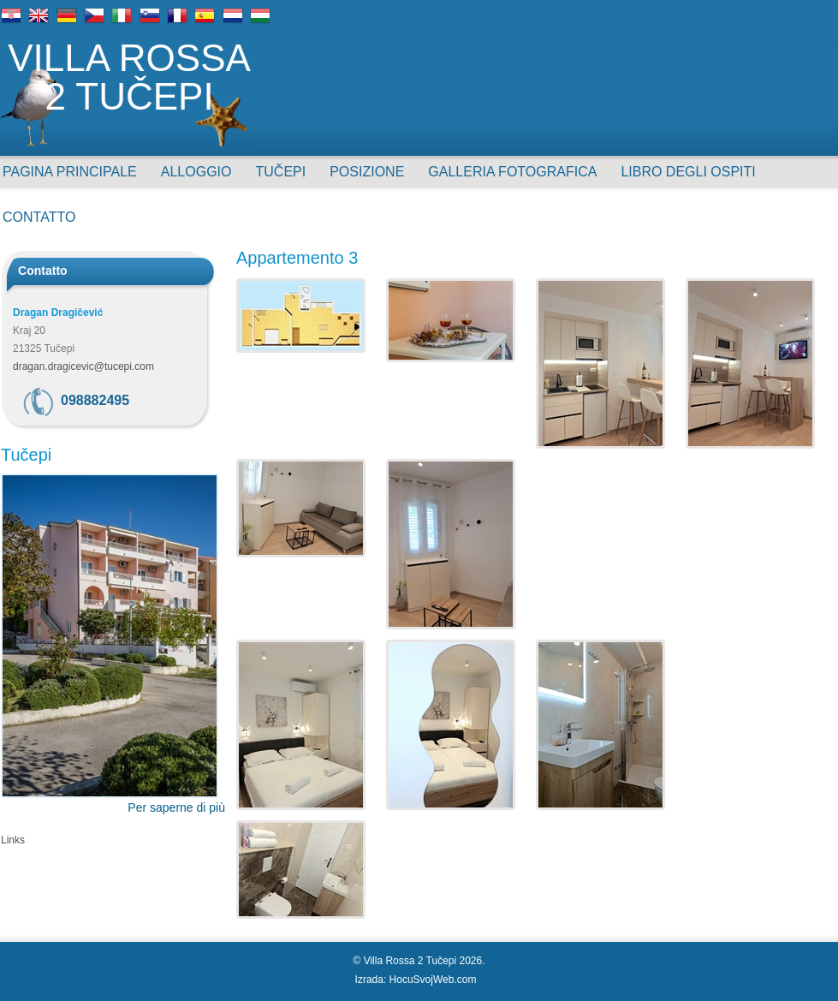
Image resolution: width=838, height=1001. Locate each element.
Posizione (367, 171)
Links (13, 840)
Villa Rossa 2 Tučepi (129, 78)
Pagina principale (70, 171)
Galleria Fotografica (512, 171)
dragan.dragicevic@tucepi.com (83, 366)
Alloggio (196, 171)
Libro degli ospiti (688, 171)
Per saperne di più (176, 807)
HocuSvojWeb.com (433, 980)
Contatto (39, 217)
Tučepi (281, 171)
